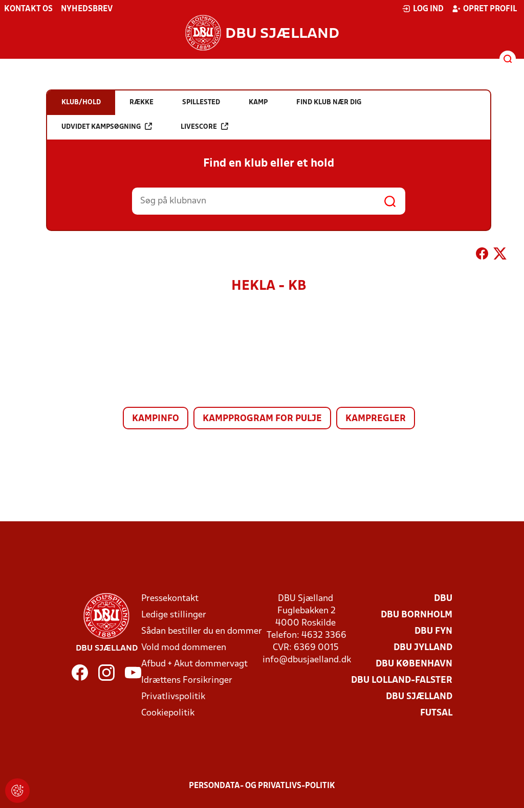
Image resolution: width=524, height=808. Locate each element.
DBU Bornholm (416, 615)
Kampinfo (155, 418)
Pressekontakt (170, 598)
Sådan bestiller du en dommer (201, 631)
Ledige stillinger (173, 615)
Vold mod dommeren (183, 647)
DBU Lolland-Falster (401, 680)
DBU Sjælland (419, 696)
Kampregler (375, 418)
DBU (443, 598)
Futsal (436, 713)
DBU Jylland (423, 647)
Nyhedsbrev (87, 9)
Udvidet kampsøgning (106, 126)
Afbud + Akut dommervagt (194, 664)
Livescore (204, 126)
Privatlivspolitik (173, 696)
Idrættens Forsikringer (186, 680)
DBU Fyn (433, 631)
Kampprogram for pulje (262, 418)
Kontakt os (28, 9)
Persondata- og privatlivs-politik (262, 786)
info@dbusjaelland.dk (307, 660)
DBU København (414, 664)
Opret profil (484, 8)
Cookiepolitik (167, 713)
